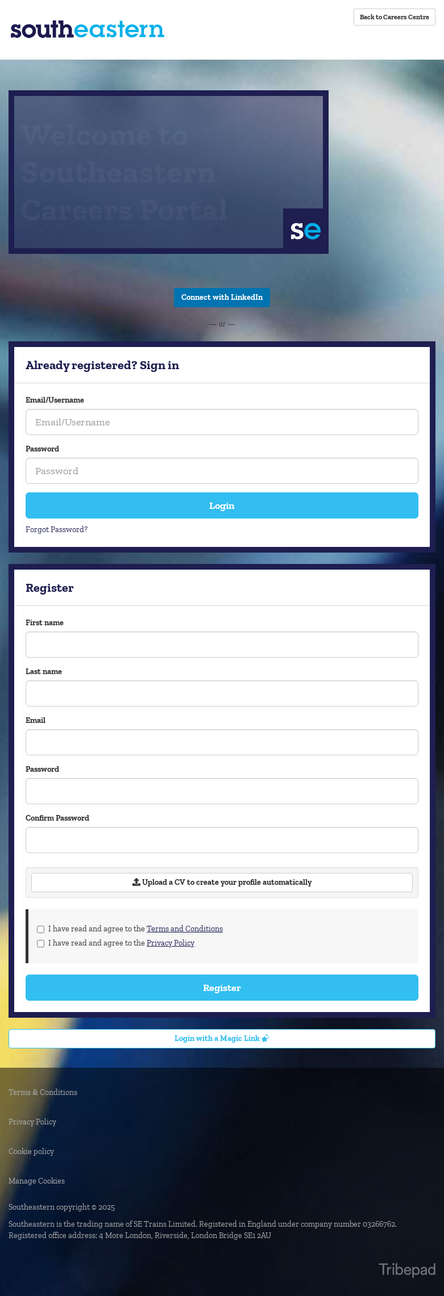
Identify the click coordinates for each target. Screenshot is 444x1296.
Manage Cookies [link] (37, 1181)
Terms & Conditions (43, 1092)
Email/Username (55, 400)
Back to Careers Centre (394, 17)
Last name (44, 671)
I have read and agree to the (130, 929)
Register (222, 987)
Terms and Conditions (185, 929)
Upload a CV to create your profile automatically (222, 882)
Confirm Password (57, 818)
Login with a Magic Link (222, 1038)
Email (35, 720)
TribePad (407, 1271)
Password (42, 449)
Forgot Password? (57, 529)
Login (222, 505)
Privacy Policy (170, 943)
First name (45, 623)
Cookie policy (31, 1151)
